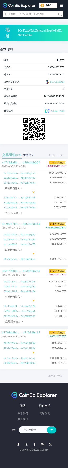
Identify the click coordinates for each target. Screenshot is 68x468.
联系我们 (23, 419)
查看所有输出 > (14, 213)
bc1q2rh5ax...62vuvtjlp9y (19, 234)
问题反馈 (45, 413)
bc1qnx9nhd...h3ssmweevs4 (19, 316)
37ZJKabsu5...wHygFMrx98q (19, 207)
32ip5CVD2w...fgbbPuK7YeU (19, 178)
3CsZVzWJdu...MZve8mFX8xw (19, 183)
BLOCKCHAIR (54, 82)
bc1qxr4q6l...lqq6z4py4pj (19, 358)
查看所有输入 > (13, 188)
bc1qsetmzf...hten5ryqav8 (19, 239)
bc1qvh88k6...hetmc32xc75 (19, 244)
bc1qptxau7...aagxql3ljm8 (19, 281)
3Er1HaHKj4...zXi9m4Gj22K (19, 306)
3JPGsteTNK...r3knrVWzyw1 (19, 311)
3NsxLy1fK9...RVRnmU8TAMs (19, 291)
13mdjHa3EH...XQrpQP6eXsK (19, 198)
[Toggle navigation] (61, 6)
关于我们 (23, 413)
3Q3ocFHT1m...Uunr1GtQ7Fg (19, 286)
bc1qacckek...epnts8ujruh (19, 173)
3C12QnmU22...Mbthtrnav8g (19, 203)
